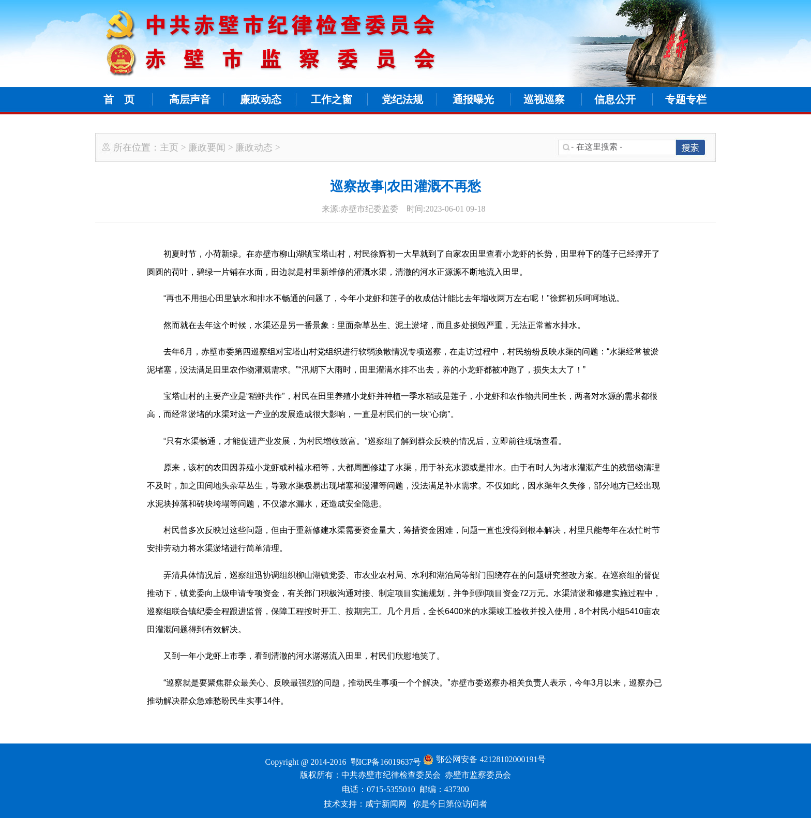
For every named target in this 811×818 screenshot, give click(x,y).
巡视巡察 (544, 99)
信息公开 (615, 99)
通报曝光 (473, 99)
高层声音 (190, 99)
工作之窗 (331, 99)
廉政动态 (260, 99)
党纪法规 (402, 99)
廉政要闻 (207, 147)
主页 (169, 147)
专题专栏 (686, 99)
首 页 (118, 99)
